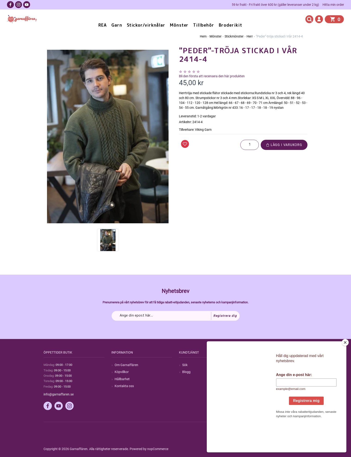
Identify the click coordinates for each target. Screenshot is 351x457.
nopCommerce (157, 449)
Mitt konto (257, 365)
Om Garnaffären (126, 365)
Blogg (186, 372)
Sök (185, 365)
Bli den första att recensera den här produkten (212, 76)
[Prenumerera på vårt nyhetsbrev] (175, 316)
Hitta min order (333, 4)
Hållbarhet (122, 379)
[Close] (345, 371)
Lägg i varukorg (284, 145)
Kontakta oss (124, 386)
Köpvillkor (122, 372)
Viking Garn (203, 129)
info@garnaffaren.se (59, 394)
